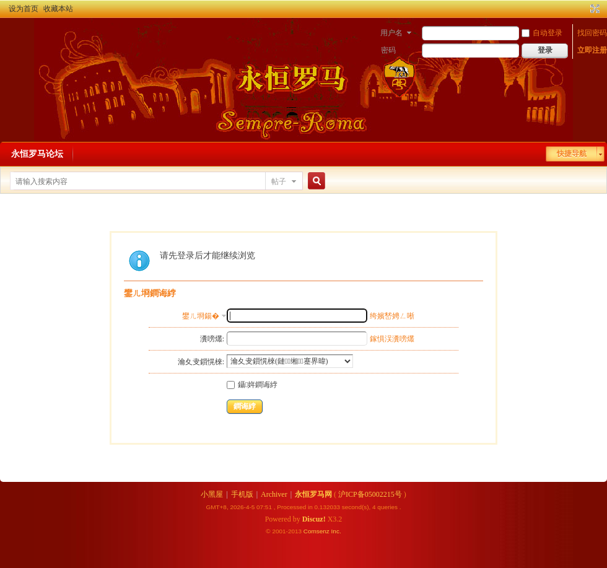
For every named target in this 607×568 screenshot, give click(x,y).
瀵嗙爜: (212, 338)
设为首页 (23, 8)
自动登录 (542, 32)
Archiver (274, 494)
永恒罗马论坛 (37, 154)
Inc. (336, 531)
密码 (388, 50)
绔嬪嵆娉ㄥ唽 (392, 316)
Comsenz (317, 531)
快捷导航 (572, 153)
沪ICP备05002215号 (370, 494)
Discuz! (314, 519)
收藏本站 (58, 8)
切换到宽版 (594, 8)
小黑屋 (212, 494)
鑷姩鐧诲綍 (252, 384)
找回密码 (592, 32)
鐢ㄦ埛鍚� (200, 316)
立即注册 (592, 50)
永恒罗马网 (313, 494)
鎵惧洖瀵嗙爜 (392, 338)
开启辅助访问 (583, 8)
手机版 (242, 494)
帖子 (278, 181)
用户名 (391, 32)
